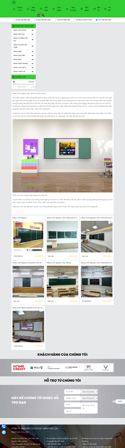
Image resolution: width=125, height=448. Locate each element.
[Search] (43, 15)
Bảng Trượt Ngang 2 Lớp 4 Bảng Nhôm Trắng (64, 218)
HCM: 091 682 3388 (62, 20)
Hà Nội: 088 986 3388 (42, 20)
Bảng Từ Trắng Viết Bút (21, 39)
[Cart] (38, 15)
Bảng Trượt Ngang (21, 63)
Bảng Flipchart (19, 55)
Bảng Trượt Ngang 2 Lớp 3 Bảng (59, 263)
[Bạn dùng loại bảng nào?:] (89, 398)
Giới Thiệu (44, 8)
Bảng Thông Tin (19, 71)
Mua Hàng (57, 8)
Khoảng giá (19, 77)
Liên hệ (97, 8)
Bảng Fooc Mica (20, 67)
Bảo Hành (85, 8)
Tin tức (107, 8)
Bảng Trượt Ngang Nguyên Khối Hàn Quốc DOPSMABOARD (34, 308)
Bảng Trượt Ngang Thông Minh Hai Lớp (27, 263)
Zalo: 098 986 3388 (103, 20)
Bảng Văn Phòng (20, 30)
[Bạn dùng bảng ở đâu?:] (89, 391)
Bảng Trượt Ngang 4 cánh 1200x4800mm (96, 263)
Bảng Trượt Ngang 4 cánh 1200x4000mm (96, 218)
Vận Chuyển (71, 8)
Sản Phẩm (31, 8)
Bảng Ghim (18, 51)
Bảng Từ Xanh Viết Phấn (20, 46)
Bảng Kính (17, 59)
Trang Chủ (17, 8)
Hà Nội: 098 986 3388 (21, 20)
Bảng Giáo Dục (19, 34)
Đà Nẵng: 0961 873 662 (83, 20)
